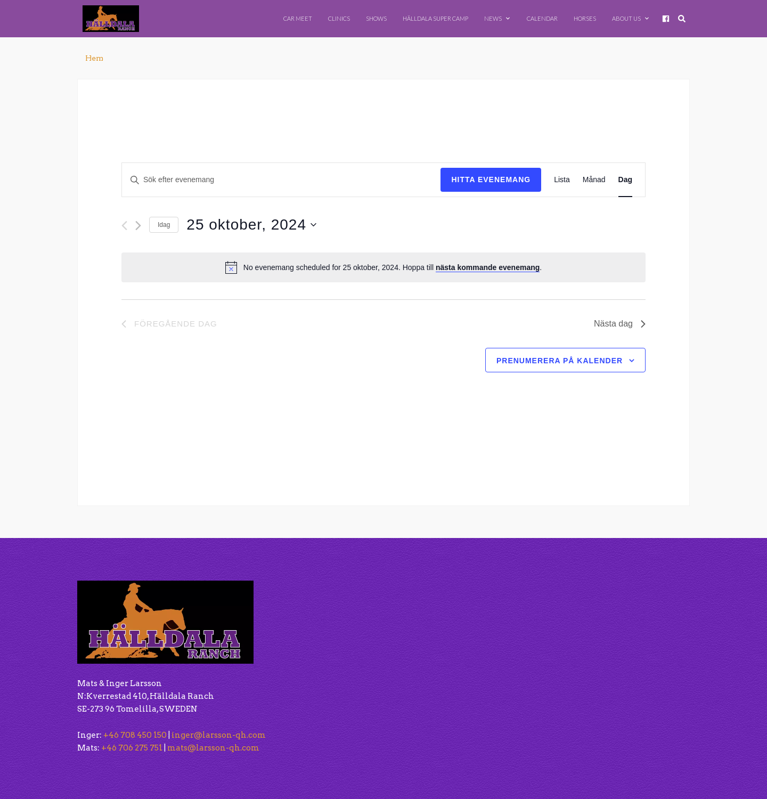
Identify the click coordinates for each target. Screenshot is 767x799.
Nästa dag (620, 323)
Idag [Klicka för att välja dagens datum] (164, 225)
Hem (94, 58)
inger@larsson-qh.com (219, 735)
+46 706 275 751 (131, 748)
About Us (630, 18)
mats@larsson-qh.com (213, 748)
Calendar (542, 18)
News (497, 18)
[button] (488, 658)
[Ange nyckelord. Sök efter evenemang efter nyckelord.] (281, 180)
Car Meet (297, 18)
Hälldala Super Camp (435, 18)
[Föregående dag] (124, 226)
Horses (585, 18)
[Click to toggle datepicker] (251, 224)
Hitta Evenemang (491, 179)
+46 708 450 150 (135, 735)
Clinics (339, 18)
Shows (376, 18)
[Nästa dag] (138, 226)
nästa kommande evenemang (488, 267)
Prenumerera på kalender (559, 360)
